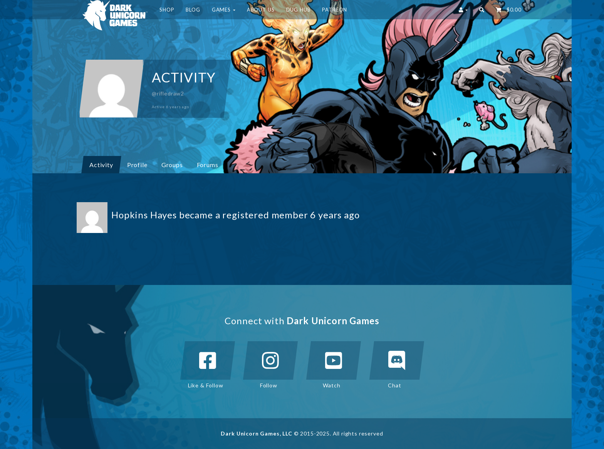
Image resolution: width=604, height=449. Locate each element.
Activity (101, 164)
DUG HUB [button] (298, 10)
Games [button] (223, 10)
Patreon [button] (334, 10)
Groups (174, 164)
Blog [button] (193, 10)
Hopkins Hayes (144, 214)
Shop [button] (166, 10)
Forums (207, 164)
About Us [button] (261, 10)
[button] (481, 9)
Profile (137, 164)
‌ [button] (509, 10)
